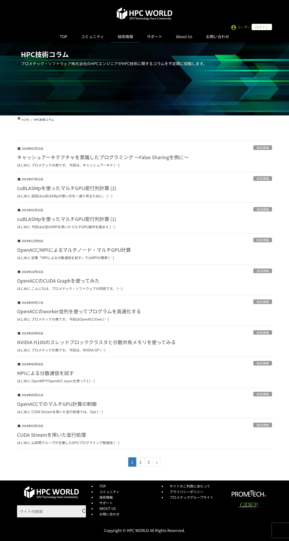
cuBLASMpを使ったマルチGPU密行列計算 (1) (66, 218)
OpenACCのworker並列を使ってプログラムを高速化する (79, 311)
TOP (102, 486)
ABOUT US (107, 508)
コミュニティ (109, 491)
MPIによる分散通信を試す (45, 372)
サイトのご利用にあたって (190, 486)
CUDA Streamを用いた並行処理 (51, 434)
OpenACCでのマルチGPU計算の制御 (57, 403)
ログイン (262, 27)
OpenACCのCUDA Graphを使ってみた (58, 280)
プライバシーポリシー (187, 491)
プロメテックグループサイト (191, 497)
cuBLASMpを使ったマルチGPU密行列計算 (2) (66, 188)
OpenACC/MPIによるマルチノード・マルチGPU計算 (74, 249)
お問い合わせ (109, 514)
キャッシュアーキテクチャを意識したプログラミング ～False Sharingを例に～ (103, 157)
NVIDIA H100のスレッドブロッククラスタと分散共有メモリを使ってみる (96, 342)
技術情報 (262, 147)
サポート (106, 502)
